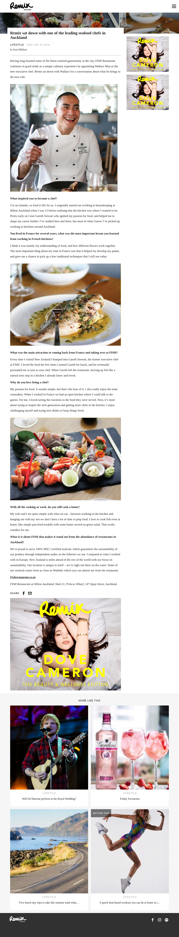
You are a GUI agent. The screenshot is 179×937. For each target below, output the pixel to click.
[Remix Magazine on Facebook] (152, 920)
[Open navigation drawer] (174, 6)
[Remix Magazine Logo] (21, 6)
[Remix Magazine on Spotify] (166, 920)
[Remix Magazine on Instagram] (159, 920)
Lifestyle (17, 44)
